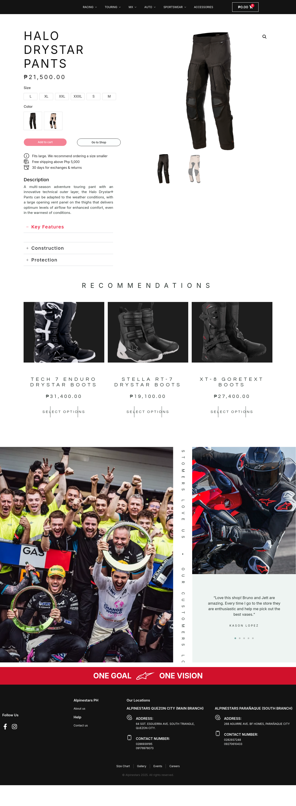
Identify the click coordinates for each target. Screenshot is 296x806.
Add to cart (47, 142)
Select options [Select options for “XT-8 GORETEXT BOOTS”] (232, 412)
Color (28, 106)
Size (27, 87)
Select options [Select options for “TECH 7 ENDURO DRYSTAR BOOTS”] (64, 412)
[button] (264, 37)
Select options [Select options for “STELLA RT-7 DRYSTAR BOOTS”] (148, 412)
